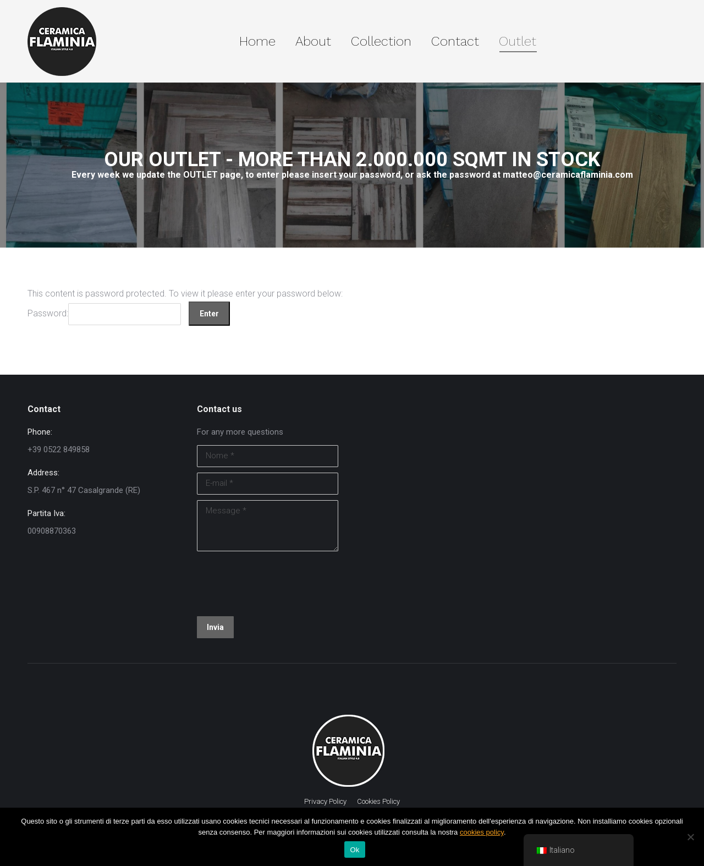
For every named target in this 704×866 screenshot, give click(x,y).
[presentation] (280, 583)
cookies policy (482, 832)
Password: (104, 313)
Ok (354, 850)
